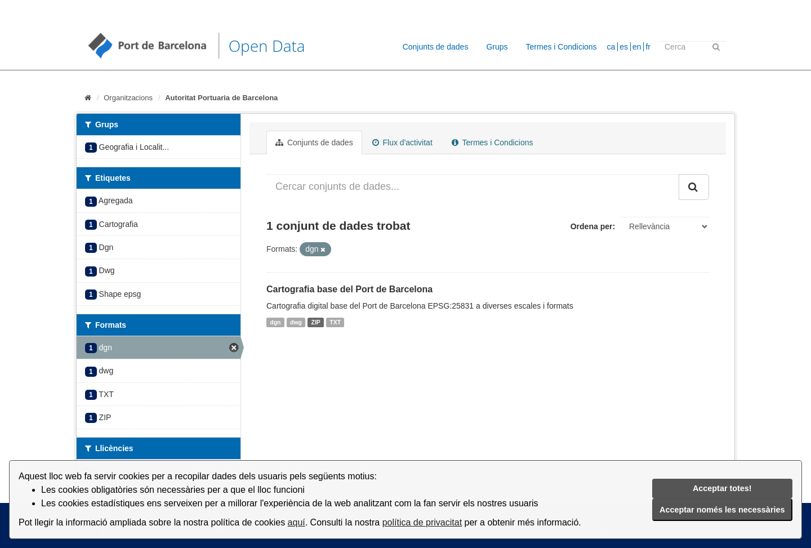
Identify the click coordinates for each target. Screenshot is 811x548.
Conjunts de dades (436, 46)
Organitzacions (128, 97)
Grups (496, 46)
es (624, 46)
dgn (275, 322)
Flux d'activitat (402, 142)
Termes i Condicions (561, 46)
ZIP (315, 322)
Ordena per (592, 226)
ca (611, 46)
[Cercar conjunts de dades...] (472, 187)
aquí (296, 522)
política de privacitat (422, 522)
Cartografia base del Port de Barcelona (349, 289)
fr (647, 46)
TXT (335, 322)
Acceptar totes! (722, 488)
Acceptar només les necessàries (722, 509)
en (636, 46)
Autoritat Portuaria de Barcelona (221, 97)
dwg (296, 322)
